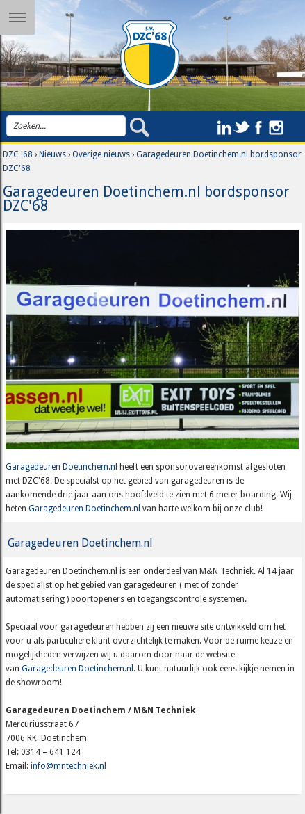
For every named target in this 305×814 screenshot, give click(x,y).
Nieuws (52, 154)
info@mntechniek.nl (68, 766)
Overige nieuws (101, 154)
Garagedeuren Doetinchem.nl (61, 467)
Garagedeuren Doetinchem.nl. (80, 668)
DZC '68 (18, 154)
